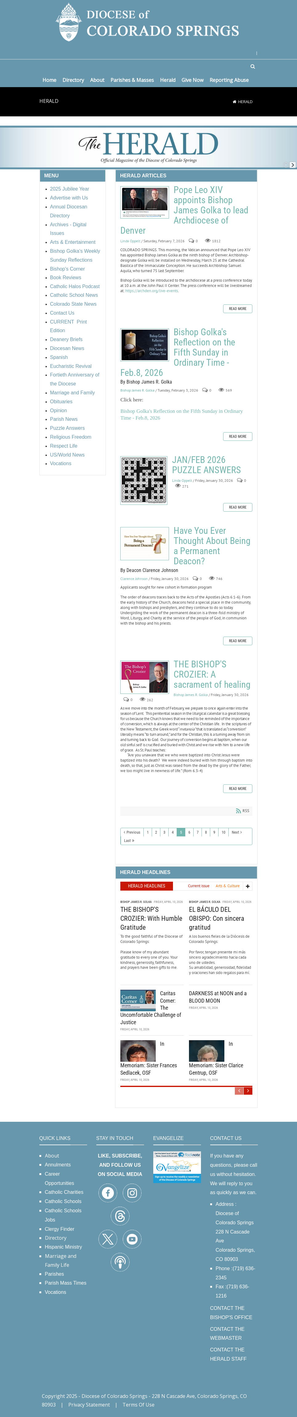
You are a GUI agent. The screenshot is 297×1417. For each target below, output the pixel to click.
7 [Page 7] (198, 832)
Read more (238, 309)
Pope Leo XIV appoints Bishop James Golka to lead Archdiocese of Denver (145, 202)
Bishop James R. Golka (137, 390)
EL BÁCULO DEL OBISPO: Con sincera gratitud (216, 917)
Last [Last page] (127, 840)
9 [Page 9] (214, 832)
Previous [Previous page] (133, 832)
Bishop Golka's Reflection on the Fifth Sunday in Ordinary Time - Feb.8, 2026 (145, 345)
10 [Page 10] (223, 832)
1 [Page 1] (148, 832)
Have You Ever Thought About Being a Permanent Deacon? (145, 543)
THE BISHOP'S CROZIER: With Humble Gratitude (151, 917)
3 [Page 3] (164, 832)
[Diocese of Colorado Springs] (148, 21)
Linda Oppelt (130, 241)
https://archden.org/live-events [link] (151, 290)
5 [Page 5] (181, 832)
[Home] (234, 101)
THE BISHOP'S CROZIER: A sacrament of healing (145, 677)
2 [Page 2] (156, 832)
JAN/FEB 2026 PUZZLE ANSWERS (144, 481)
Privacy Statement (89, 1404)
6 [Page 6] (189, 832)
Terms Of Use (138, 1404)
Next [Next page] (235, 832)
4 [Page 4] (173, 832)
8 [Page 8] (206, 832)
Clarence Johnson (134, 578)
